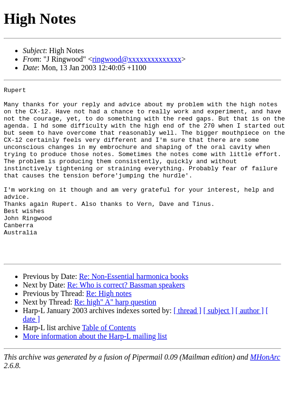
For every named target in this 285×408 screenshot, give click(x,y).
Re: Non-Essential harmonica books (134, 310)
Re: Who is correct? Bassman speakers (126, 319)
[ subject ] (218, 345)
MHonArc (265, 391)
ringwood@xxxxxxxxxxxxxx (136, 59)
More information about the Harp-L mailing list (95, 370)
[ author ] (250, 345)
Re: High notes (108, 328)
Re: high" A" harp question (115, 336)
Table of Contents (109, 362)
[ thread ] (188, 345)
